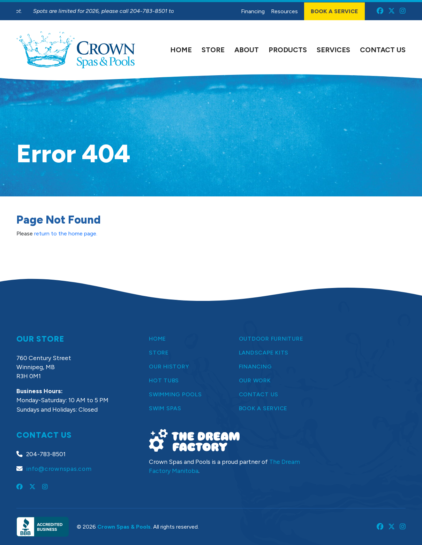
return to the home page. (65, 233)
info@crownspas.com (59, 468)
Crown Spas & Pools (124, 526)
